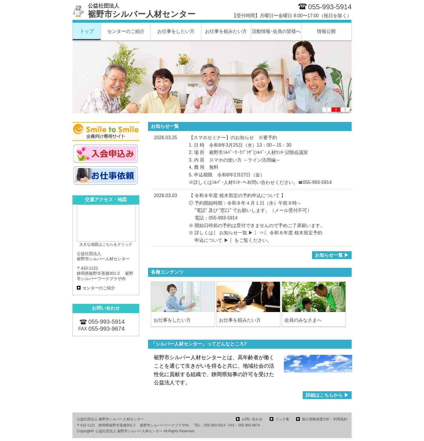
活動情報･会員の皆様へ (276, 31)
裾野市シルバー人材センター (141, 11)
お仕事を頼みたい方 (226, 31)
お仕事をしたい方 (176, 31)
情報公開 (326, 31)
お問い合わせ (252, 419)
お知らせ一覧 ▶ (332, 255)
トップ (87, 31)
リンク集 (282, 419)
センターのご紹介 (126, 31)
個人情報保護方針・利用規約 (324, 419)
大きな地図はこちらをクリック (105, 244)
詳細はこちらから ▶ (327, 395)
